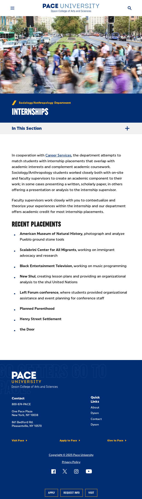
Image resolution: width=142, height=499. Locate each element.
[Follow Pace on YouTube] (88, 471)
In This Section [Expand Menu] (72, 128)
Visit (91, 492)
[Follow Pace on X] (65, 471)
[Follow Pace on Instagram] (76, 471)
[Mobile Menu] (12, 8)
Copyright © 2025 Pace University (71, 455)
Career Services (58, 155)
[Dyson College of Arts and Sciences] (71, 8)
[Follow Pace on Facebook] (53, 471)
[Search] (129, 8)
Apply (51, 492)
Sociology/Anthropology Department (45, 102)
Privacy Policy (71, 462)
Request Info (72, 492)
